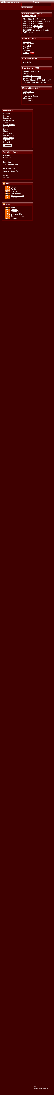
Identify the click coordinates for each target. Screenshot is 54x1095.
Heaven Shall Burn (31, 71)
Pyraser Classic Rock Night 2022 (37, 80)
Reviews (26, 38)
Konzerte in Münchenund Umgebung (32, 14)
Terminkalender (17, 196)
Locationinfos (8, 135)
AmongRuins (28, 44)
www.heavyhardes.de (41, 1088)
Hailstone (7, 157)
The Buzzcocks (39, 19)
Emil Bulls (27, 62)
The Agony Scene (30, 96)
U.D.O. (26, 102)
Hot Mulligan (38, 26)
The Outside (28, 100)
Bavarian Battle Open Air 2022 (35, 82)
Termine (6, 122)
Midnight (26, 73)
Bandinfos (7, 133)
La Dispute (37, 28)
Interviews (27, 58)
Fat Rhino (27, 42)
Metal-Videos (28, 88)
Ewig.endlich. (28, 91)
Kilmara (26, 94)
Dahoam (6, 114)
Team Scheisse (39, 23)
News (13, 187)
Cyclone (26, 50)
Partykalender (9, 125)
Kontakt (6, 142)
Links (5, 131)
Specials (6, 127)
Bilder (5, 129)
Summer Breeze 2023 (32, 76)
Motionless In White (41, 21)
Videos (14, 198)
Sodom (6, 177)
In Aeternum (28, 48)
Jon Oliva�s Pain (10, 164)
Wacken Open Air (10, 171)
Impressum (8, 140)
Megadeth (27, 46)
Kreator (26, 53)
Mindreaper (27, 98)
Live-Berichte (28, 68)
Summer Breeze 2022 (32, 78)
